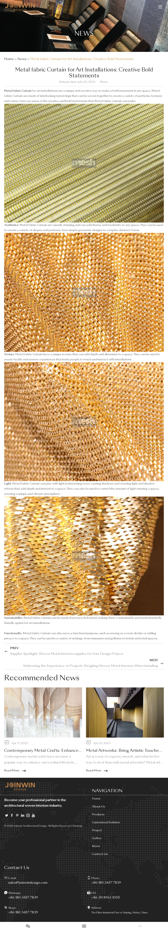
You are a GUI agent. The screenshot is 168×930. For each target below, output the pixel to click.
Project (97, 830)
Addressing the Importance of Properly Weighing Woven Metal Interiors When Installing (90, 666)
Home (9, 59)
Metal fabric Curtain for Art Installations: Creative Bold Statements (81, 59)
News (22, 59)
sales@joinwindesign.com (28, 882)
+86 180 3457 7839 (23, 897)
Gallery (97, 838)
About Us (98, 806)
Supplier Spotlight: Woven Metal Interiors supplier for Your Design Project (66, 654)
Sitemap (77, 826)
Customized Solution (106, 822)
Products (98, 814)
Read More (15, 770)
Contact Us (100, 854)
